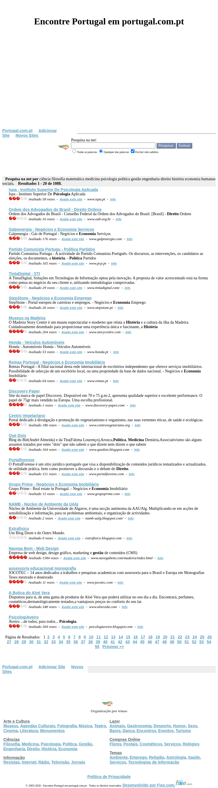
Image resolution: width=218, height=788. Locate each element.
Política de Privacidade (109, 776)
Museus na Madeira (27, 318)
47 (157, 642)
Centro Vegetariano (27, 415)
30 (31, 642)
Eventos (165, 730)
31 (38, 642)
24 (194, 637)
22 (180, 637)
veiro (24, 617)
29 (24, 642)
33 (53, 642)
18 (150, 637)
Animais (117, 726)
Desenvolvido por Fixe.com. (157, 785)
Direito (33, 749)
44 (135, 642)
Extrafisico (19, 528)
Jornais (78, 762)
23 (187, 637)
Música (85, 726)
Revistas (11, 762)
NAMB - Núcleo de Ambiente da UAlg (43, 504)
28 (16, 642)
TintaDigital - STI (24, 273)
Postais (130, 744)
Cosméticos (151, 744)
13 (113, 637)
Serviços (172, 744)
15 (128, 637)
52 (194, 642)
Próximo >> (113, 646)
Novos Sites (27, 135)
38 (90, 642)
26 (209, 637)
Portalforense (21, 460)
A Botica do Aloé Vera (29, 592)
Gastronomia (139, 726)
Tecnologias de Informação (153, 762)
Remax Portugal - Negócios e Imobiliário (57, 362)
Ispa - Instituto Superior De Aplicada (53, 189)
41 (112, 642)
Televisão (60, 762)
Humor (179, 726)
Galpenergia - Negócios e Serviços (51, 229)
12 (106, 637)
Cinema (10, 730)
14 (120, 637)
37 (83, 642)
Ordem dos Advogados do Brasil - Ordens (55, 209)
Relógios (191, 744)
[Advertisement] (109, 85)
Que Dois (17, 435)
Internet (29, 762)
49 (172, 642)
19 (158, 637)
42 (120, 642)
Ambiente (119, 757)
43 (127, 642)
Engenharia (14, 749)
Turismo (183, 730)
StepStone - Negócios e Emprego (50, 298)
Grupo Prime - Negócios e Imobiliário (54, 484)
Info (113, 199)
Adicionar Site (52, 667)
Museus (10, 726)
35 (68, 642)
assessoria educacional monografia (42, 568)
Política (70, 744)
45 (142, 642)
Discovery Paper (24, 391)
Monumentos (52, 730)
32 (46, 642)
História (49, 749)
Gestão (85, 744)
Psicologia (50, 744)
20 (165, 637)
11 (98, 637)
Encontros (146, 730)
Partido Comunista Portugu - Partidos (52, 249)
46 (150, 642)
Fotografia (67, 726)
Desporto (162, 726)
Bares (115, 730)
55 (97, 646)
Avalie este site (71, 199)
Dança (129, 730)
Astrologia (176, 757)
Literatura (29, 730)
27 (9, 642)
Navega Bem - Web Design (34, 548)
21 (172, 637)
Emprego (138, 757)
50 (179, 642)
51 (187, 642)
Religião (156, 757)
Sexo (192, 726)
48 (164, 642)
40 (105, 642)
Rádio (43, 762)
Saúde (194, 757)
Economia (67, 749)
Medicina (30, 744)
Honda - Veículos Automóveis (36, 342)
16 (135, 637)
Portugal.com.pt (17, 130)
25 (202, 637)
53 (201, 642)
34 (61, 642)
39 (98, 642)
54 (209, 642)
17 (143, 637)
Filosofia (11, 744)
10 (91, 637)
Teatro (100, 726)
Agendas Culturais (37, 726)
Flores (115, 744)
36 (76, 642)
